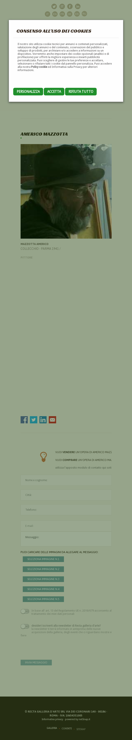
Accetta (54, 92)
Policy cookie (39, 66)
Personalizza (28, 92)
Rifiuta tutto (80, 92)
